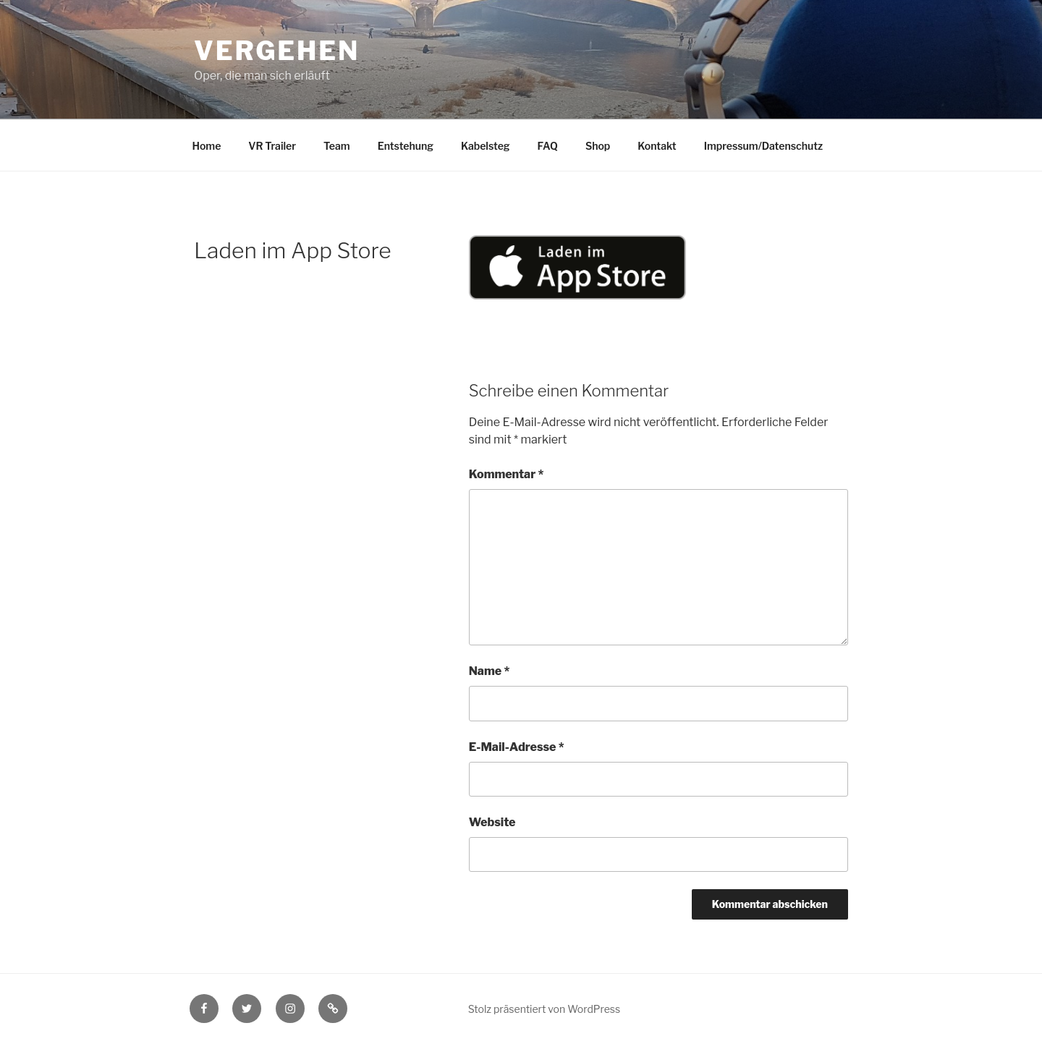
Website (492, 822)
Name (489, 671)
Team (336, 146)
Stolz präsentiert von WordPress (544, 1009)
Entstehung (405, 146)
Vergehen (277, 51)
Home (206, 146)
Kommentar (506, 474)
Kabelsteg (485, 146)
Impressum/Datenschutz (763, 146)
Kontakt (657, 146)
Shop (597, 146)
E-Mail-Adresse (516, 747)
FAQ (548, 146)
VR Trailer (272, 146)
